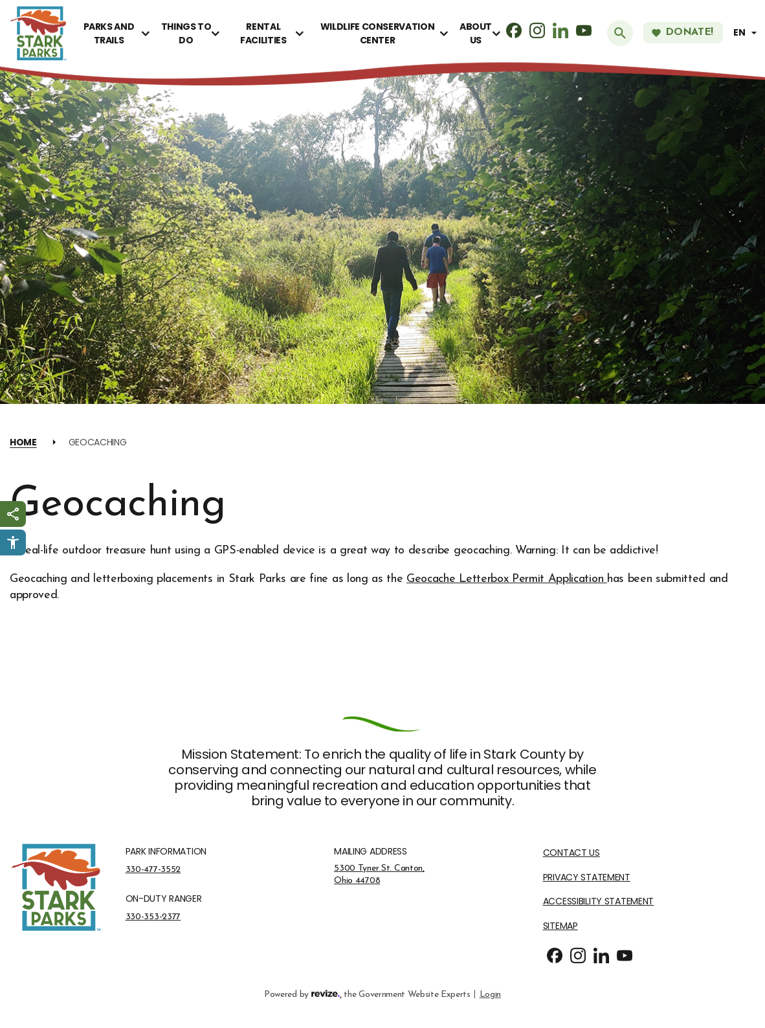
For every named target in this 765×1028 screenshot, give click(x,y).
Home (23, 442)
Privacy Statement (586, 877)
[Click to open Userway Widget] (13, 542)
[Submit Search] (620, 33)
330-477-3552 (153, 869)
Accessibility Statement (598, 901)
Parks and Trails (109, 33)
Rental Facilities (263, 33)
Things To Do (186, 33)
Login (490, 993)
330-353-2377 (153, 916)
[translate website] (746, 32)
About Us (476, 33)
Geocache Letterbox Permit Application (506, 579)
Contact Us (571, 853)
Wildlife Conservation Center (377, 33)
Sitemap (560, 926)
